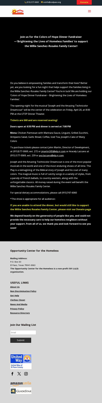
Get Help (14, 295)
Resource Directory (20, 313)
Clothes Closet (17, 300)
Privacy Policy (17, 308)
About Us (15, 287)
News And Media (18, 304)
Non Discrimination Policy (23, 291)
